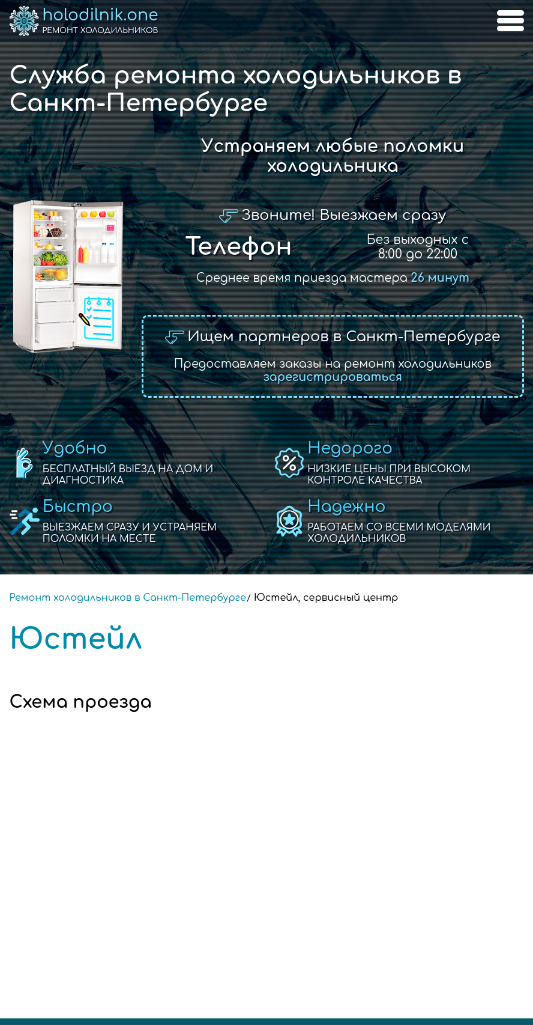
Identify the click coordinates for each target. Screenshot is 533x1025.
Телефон (238, 247)
